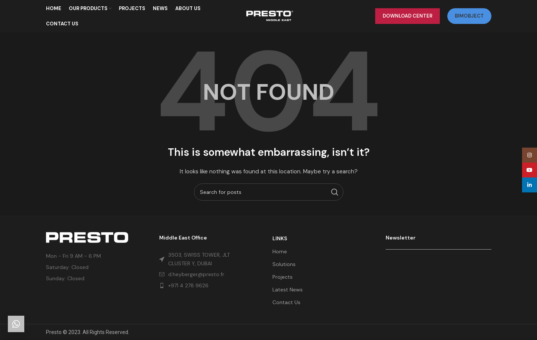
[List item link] (201, 285)
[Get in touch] (16, 324)
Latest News (287, 289)
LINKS (279, 238)
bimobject (469, 16)
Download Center (407, 16)
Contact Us (286, 302)
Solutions (284, 264)
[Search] (268, 193)
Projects (282, 276)
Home (279, 251)
